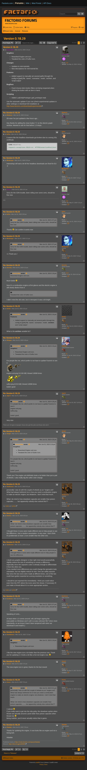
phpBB (37, 762)
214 (67, 732)
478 (67, 62)
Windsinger (65, 168)
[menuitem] (18, 27)
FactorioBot (65, 54)
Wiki (27, 3)
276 (67, 120)
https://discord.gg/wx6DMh (17, 744)
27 (66, 669)
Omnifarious (65, 642)
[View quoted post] (23, 220)
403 (67, 528)
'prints (14, 506)
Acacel (64, 661)
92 (66, 354)
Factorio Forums (21, 20)
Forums (19, 3)
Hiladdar (64, 724)
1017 (67, 273)
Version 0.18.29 (15, 38)
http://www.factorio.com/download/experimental (24, 106)
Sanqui (64, 192)
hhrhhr (64, 316)
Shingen (64, 346)
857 (67, 604)
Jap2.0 (64, 393)
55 (66, 687)
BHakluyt (64, 112)
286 (67, 650)
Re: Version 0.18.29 (11, 112)
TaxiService (65, 494)
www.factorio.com (11, 23)
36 (66, 324)
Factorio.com (7, 3)
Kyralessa (65, 596)
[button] (84, 42)
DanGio (64, 520)
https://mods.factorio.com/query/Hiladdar (27, 742)
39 (66, 502)
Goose (64, 679)
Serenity (64, 265)
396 (67, 201)
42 (66, 176)
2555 (67, 401)
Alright (64, 431)
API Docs (47, 3)
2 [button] (81, 43)
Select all (17, 144)
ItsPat (63, 131)
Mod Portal (36, 3)
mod (7, 506)
